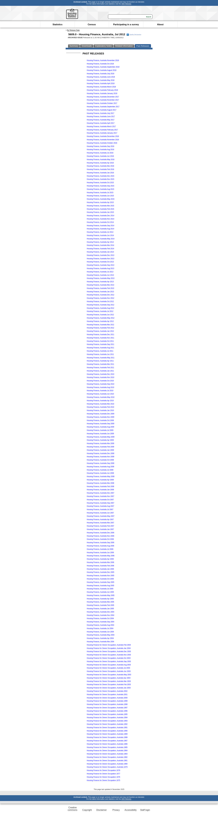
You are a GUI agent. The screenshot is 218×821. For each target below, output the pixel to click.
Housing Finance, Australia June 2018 (101, 77)
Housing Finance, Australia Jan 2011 (100, 371)
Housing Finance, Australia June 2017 (101, 116)
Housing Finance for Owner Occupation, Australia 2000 (107, 698)
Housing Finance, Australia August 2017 (101, 110)
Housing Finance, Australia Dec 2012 (100, 295)
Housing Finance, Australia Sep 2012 (100, 305)
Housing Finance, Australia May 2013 (100, 278)
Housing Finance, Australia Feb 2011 (100, 367)
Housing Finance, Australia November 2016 (103, 140)
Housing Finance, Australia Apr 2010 (100, 400)
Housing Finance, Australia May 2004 (100, 635)
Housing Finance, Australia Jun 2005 (100, 592)
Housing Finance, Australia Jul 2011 (100, 351)
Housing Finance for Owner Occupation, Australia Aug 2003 (109, 665)
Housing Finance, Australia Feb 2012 (100, 328)
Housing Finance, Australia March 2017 (101, 126)
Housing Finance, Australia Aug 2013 (100, 268)
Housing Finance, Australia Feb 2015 (100, 209)
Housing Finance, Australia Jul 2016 (100, 153)
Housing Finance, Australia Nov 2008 (100, 457)
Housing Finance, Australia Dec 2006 (100, 533)
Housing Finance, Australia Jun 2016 (100, 156)
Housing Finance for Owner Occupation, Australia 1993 (107, 721)
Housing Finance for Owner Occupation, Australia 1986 (107, 744)
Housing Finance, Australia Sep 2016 (100, 146)
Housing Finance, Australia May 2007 (100, 516)
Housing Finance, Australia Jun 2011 (100, 354)
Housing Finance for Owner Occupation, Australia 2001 (107, 694)
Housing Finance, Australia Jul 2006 (100, 549)
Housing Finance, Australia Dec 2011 (100, 334)
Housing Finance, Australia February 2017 (102, 130)
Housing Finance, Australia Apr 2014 (100, 242)
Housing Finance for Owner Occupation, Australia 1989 (107, 734)
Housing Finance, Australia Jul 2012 (100, 311)
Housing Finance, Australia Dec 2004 (100, 612)
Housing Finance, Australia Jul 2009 (100, 430)
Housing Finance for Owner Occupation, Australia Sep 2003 (109, 661)
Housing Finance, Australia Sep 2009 (100, 424)
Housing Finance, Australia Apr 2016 (100, 163)
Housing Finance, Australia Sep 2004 (100, 622)
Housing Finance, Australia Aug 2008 (100, 467)
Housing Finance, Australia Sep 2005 (100, 582)
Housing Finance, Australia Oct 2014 (100, 222)
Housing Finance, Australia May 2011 (100, 358)
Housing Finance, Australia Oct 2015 (100, 182)
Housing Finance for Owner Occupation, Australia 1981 (107, 760)
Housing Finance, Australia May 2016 (100, 159)
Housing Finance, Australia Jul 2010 (100, 390)
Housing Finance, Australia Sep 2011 (100, 344)
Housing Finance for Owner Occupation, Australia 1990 (107, 731)
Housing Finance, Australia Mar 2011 (100, 364)
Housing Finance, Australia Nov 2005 (100, 575)
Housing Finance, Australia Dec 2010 (100, 374)
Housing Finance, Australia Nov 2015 (100, 179)
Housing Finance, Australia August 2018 (101, 70)
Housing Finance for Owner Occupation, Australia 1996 (107, 711)
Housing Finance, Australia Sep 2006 (100, 542)
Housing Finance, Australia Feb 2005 (100, 605)
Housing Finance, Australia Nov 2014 (100, 219)
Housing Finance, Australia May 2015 (100, 199)
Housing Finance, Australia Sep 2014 (100, 225)
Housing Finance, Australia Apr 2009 (100, 440)
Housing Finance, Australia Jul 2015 (100, 192)
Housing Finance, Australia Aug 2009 (100, 427)
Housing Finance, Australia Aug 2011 (100, 348)
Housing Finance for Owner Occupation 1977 (103, 774)
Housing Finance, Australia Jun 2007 (100, 513)
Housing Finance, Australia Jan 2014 (100, 252)
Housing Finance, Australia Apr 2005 (100, 599)
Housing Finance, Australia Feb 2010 (100, 407)
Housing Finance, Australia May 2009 (100, 437)
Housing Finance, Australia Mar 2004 (100, 642)
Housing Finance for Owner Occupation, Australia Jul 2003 (108, 668)
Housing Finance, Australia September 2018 (103, 67)
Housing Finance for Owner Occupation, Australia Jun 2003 (109, 671)
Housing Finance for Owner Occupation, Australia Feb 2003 (109, 684)
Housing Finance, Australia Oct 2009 (100, 420)
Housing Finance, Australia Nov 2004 (100, 615)
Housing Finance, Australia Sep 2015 (100, 186)
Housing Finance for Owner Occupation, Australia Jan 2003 (109, 688)
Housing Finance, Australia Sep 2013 (100, 265)
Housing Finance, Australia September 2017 (103, 107)
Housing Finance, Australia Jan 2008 (100, 490)
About (160, 24)
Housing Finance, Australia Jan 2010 (100, 410)
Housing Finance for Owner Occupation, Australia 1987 (107, 741)
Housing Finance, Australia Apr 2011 (100, 361)
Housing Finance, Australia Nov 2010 (100, 377)
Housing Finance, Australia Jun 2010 (100, 394)
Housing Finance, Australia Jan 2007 (100, 529)
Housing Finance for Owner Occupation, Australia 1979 (107, 767)
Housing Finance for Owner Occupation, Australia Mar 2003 (109, 681)
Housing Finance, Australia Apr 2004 (100, 638)
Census (92, 24)
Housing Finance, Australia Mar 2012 (100, 325)
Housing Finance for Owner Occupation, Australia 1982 (107, 757)
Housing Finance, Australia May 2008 (100, 476)
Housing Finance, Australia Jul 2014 (100, 232)
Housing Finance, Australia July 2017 (100, 113)
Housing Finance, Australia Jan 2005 (100, 609)
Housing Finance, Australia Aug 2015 (100, 189)
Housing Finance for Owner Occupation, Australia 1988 (107, 737)
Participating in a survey (126, 24)
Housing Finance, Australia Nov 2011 (100, 338)
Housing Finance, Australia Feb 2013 (100, 288)
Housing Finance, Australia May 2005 (100, 595)
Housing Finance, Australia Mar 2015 (100, 206)
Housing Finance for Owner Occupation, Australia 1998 (107, 704)
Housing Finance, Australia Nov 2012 (100, 298)
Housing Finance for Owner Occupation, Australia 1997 (107, 708)
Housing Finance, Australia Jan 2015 (100, 212)
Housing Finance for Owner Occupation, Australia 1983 (107, 754)
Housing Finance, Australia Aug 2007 (100, 506)
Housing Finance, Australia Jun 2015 (100, 196)
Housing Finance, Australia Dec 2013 (100, 255)
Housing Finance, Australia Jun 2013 (100, 275)
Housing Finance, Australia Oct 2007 (100, 500)
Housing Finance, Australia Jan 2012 (100, 331)
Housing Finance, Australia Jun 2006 (100, 552)
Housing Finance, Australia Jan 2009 (100, 450)
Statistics (57, 24)
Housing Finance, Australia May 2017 (100, 120)
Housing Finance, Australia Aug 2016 (100, 149)
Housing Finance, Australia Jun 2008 (100, 473)
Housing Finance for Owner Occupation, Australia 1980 (107, 764)
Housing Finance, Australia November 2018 (103, 60)
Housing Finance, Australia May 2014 (100, 239)
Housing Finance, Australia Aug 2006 (100, 546)
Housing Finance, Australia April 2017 (100, 123)
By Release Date (73, 30)
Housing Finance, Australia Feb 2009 (100, 447)
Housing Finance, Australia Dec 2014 (100, 215)
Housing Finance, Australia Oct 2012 (100, 301)
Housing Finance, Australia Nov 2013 (100, 259)
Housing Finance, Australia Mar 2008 (100, 483)
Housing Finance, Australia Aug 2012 (100, 308)
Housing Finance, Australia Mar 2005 (100, 602)
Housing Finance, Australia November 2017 (103, 100)
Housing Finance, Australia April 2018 (100, 83)
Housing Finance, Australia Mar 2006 (100, 562)
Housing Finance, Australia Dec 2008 (100, 453)
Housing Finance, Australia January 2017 (102, 133)
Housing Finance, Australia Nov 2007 (100, 496)
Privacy (116, 810)
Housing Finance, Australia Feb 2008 (100, 486)
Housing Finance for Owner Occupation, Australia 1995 (107, 714)
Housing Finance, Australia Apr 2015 (100, 202)
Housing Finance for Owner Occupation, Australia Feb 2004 (109, 645)
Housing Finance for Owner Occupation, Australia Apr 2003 (108, 678)
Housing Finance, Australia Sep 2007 (100, 503)
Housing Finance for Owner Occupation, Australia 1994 (107, 717)
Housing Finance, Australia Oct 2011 (100, 341)
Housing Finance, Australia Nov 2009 (100, 417)
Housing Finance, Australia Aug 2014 (100, 229)
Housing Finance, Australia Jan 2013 (100, 292)
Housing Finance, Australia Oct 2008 (100, 460)
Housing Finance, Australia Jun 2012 (100, 315)
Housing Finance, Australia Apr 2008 (100, 480)
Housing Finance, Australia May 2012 (100, 318)
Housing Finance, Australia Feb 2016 (100, 169)
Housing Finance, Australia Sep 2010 (100, 384)
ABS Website (126, 4)
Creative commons (72, 808)
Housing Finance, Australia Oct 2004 (100, 618)
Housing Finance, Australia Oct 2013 (100, 262)
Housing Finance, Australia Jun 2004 (100, 632)
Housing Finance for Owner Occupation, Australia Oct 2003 (109, 658)
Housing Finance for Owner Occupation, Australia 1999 (107, 701)
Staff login (145, 810)
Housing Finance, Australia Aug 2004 (100, 625)
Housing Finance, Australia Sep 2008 (100, 463)
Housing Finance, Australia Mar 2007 (100, 523)
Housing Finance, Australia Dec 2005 (100, 572)
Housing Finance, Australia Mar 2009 (100, 443)
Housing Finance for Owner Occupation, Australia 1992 (107, 724)
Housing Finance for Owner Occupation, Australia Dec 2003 (109, 651)
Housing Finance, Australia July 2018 (100, 74)
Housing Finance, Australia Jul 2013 (100, 272)
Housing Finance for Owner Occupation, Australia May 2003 (109, 675)
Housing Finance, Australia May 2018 (100, 80)
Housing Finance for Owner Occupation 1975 (103, 780)
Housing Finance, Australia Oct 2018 (100, 64)
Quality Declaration (134, 34)
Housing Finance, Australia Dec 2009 (100, 414)
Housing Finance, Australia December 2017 (103, 97)
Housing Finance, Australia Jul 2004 (100, 628)
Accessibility (131, 810)
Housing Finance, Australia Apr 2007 (100, 519)
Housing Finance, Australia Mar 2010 (100, 404)
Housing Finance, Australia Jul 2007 (100, 509)
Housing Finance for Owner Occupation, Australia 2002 (107, 691)
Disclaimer (101, 810)
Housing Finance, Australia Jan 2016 (100, 173)
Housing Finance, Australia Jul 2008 (100, 470)
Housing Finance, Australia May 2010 (100, 397)
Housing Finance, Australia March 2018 (101, 87)
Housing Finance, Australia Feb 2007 (100, 526)
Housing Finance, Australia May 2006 (100, 556)
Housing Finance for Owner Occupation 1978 (103, 770)
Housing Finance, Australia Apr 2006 (100, 559)
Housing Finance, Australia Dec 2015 (100, 176)
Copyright (87, 810)
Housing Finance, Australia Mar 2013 (100, 285)
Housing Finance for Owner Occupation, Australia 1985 (107, 747)
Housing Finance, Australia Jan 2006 (100, 569)
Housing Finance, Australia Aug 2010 (100, 387)
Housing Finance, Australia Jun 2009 (100, 434)
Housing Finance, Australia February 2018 (102, 90)
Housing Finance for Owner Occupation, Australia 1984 (107, 750)
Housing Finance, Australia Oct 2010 (100, 381)
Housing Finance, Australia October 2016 (102, 143)
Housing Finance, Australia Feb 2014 (100, 249)
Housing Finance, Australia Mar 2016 (100, 166)
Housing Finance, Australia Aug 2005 (100, 585)
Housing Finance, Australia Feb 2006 (100, 566)
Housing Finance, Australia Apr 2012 (100, 321)
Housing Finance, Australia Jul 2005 (100, 589)
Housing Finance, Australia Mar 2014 (100, 245)
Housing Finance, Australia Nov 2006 (100, 536)
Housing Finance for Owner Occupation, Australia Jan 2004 (109, 648)
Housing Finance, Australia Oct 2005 (100, 579)
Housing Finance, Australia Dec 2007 (100, 493)
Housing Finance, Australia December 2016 (103, 136)
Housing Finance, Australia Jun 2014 (100, 235)
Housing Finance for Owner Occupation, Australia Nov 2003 (109, 655)
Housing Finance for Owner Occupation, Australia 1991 (107, 727)
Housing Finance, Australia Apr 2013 (100, 282)
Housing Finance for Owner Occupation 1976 (103, 777)
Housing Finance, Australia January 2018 (102, 93)
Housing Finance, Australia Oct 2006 (100, 539)
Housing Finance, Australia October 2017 (102, 103)
